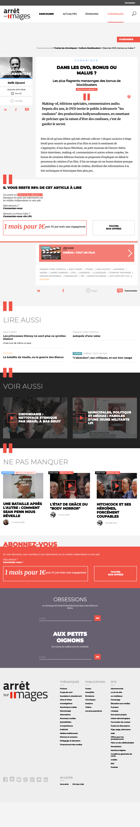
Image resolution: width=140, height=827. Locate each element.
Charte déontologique (120, 743)
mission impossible (50, 301)
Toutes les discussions (120, 751)
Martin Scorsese (96, 301)
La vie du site (116, 717)
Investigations (66, 728)
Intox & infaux (66, 725)
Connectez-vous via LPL (17, 241)
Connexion (130, 3)
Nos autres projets (119, 739)
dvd (73, 297)
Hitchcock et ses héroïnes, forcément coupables (114, 535)
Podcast (114, 792)
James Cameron (59, 297)
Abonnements (117, 713)
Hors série (64, 809)
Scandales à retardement (71, 721)
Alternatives (65, 739)
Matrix (43, 297)
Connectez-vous (12, 233)
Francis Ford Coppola (53, 294)
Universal (119, 294)
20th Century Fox (119, 301)
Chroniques (115, 14)
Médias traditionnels (69, 758)
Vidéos (88, 732)
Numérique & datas (68, 732)
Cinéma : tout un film (95, 378)
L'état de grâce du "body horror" (69, 531)
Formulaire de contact (120, 747)
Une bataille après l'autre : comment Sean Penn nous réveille (22, 535)
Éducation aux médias (120, 728)
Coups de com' (66, 717)
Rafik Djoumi (16, 107)
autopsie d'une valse (86, 360)
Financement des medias (71, 769)
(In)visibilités (65, 747)
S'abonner (126, 39)
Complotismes (66, 751)
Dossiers (89, 728)
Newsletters (116, 771)
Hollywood (103, 294)
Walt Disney (75, 294)
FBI (82, 301)
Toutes (88, 713)
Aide (113, 758)
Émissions (91, 14)
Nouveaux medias (68, 743)
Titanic (89, 294)
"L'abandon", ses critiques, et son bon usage (102, 382)
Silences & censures (68, 762)
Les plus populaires (93, 736)
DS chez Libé (78, 809)
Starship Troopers (120, 297)
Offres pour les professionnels (117, 763)
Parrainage (115, 725)
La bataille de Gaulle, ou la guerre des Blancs (33, 381)
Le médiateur (117, 721)
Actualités (70, 14)
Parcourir (46, 14)
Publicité (64, 754)
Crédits (114, 784)
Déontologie (65, 736)
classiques (99, 297)
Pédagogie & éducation (70, 765)
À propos (114, 732)
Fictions (44, 304)
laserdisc (84, 297)
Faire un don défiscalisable (122, 768)
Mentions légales (118, 775)
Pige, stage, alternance (121, 754)
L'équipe (114, 736)
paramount (71, 301)
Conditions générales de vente (121, 780)
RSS (112, 788)
